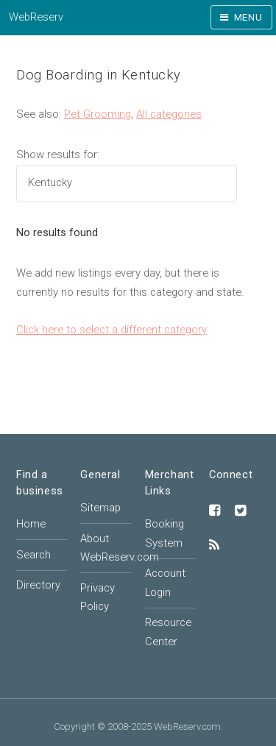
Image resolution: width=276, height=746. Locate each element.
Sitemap (100, 507)
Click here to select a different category (111, 329)
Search (33, 554)
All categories (169, 114)
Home (31, 523)
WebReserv (36, 17)
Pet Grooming (97, 114)
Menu (248, 17)
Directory (38, 585)
